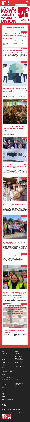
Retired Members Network (7, 401)
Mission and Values (19, 383)
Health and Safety (5, 384)
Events (3, 365)
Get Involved (4, 364)
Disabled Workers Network (7, 399)
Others (16, 365)
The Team (17, 386)
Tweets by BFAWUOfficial (7, 346)
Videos (3, 356)
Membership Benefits (19, 359)
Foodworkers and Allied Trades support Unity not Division (7, 373)
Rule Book (17, 384)
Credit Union (17, 353)
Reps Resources (5, 367)
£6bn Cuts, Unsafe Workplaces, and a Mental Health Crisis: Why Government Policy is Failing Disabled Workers (15, 90)
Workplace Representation (20, 366)
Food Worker (4, 355)
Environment (4, 382)
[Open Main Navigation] (27, 2)
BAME (3, 393)
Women (3, 396)
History (16, 381)
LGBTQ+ (3, 394)
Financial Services (18, 356)
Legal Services (18, 358)
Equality (3, 391)
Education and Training (20, 355)
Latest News (24, 31)
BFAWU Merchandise (6, 362)
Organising (4, 361)
